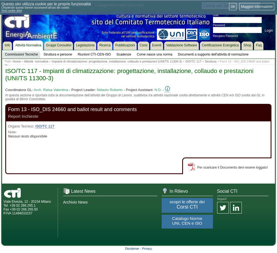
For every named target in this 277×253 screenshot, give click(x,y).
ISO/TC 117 (193, 61)
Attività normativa (36, 61)
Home (17, 61)
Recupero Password (225, 35)
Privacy (147, 248)
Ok (233, 7)
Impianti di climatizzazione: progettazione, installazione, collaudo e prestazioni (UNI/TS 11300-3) (117, 61)
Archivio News (75, 202)
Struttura (211, 61)
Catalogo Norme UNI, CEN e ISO (187, 221)
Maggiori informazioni (257, 7)
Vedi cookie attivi (11, 10)
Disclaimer (132, 248)
